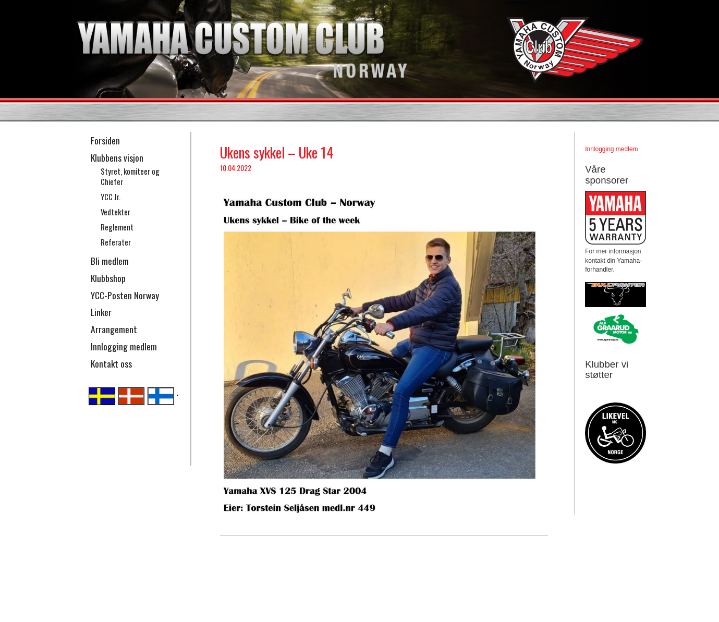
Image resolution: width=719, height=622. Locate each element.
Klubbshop (108, 278)
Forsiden (105, 140)
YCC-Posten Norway (125, 295)
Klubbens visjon (117, 157)
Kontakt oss (111, 363)
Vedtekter (115, 211)
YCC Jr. (110, 196)
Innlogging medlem (124, 346)
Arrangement (114, 329)
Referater (116, 242)
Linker (101, 312)
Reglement (117, 227)
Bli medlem (110, 260)
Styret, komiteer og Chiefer (130, 177)
